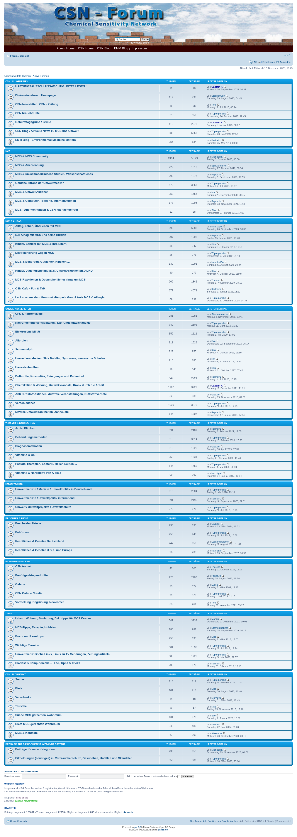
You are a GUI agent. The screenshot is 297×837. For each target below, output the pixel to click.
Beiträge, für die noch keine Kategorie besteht (35, 744)
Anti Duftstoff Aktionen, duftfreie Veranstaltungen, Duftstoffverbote (61, 394)
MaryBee (216, 697)
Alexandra (216, 733)
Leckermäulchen (220, 541)
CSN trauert (23, 566)
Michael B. (216, 156)
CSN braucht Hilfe (27, 113)
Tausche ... (22, 706)
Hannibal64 (217, 262)
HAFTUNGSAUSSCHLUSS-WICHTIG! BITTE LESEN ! (51, 86)
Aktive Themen (41, 76)
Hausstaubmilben (27, 367)
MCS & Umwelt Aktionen (32, 191)
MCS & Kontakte (26, 732)
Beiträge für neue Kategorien (35, 749)
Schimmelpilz (24, 349)
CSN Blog (103, 48)
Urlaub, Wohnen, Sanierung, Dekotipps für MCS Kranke (53, 618)
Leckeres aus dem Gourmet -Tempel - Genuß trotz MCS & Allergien (60, 297)
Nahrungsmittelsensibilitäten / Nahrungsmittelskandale (52, 322)
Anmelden (285, 62)
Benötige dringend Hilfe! (32, 575)
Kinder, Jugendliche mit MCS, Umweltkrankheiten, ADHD (54, 270)
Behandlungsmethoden (31, 437)
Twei (213, 104)
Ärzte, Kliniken (25, 428)
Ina (213, 192)
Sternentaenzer (219, 314)
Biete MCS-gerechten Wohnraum (37, 724)
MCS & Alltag (13, 221)
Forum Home (66, 48)
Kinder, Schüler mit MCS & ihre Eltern (40, 243)
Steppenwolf (218, 95)
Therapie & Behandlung (20, 423)
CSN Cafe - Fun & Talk (30, 288)
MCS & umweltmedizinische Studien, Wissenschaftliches (54, 174)
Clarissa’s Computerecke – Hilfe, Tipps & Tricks (47, 663)
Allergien (21, 340)
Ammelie (128, 812)
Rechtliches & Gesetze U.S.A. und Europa (43, 550)
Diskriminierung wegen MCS (34, 252)
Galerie (20, 584)
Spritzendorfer (218, 165)
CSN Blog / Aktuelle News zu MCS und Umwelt (46, 131)
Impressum (139, 48)
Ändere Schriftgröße (287, 55)
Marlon (215, 619)
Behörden (22, 532)
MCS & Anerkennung (29, 165)
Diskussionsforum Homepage (35, 95)
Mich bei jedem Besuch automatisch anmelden (153, 776)
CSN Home (85, 48)
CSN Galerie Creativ (28, 593)
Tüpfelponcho (218, 113)
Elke (213, 636)
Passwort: (73, 776)
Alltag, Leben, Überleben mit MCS (38, 226)
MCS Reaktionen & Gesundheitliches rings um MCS (50, 279)
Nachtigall (216, 473)
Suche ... (21, 679)
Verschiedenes (25, 403)
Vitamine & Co (25, 455)
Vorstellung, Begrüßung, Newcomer (39, 602)
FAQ (254, 62)
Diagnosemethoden (28, 446)
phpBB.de (163, 830)
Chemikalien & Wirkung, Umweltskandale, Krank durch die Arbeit (59, 385)
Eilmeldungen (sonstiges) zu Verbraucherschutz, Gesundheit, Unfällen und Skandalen (73, 758)
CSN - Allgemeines (16, 81)
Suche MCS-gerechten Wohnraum (38, 715)
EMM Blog (121, 48)
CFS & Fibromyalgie (28, 313)
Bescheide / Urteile (28, 523)
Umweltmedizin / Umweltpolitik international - (46, 498)
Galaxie (215, 394)
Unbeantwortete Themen (17, 76)
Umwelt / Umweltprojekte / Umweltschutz (43, 507)
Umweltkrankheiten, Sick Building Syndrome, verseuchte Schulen (60, 358)
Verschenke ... (24, 697)
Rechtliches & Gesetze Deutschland (39, 541)
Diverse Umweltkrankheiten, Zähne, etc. (42, 411)
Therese (215, 280)
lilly (213, 359)
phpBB (137, 827)
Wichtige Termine (27, 645)
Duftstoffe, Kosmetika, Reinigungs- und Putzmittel (49, 376)
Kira (213, 244)
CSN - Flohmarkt (15, 674)
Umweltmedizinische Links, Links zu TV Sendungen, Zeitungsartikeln (62, 654)
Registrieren (268, 62)
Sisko (214, 210)
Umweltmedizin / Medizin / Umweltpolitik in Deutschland (53, 489)
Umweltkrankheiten (18, 309)
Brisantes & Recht (16, 518)
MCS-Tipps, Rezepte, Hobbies (35, 627)
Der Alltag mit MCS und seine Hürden (40, 235)
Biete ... (20, 688)
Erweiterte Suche (140, 42)
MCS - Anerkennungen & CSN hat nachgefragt (46, 209)
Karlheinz (216, 140)
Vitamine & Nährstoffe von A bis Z (38, 472)
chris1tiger (216, 226)
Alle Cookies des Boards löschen (220, 821)
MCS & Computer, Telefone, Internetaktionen (45, 200)
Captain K (216, 87)
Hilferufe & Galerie (17, 561)
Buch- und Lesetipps (29, 636)
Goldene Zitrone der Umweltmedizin (39, 183)
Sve (213, 341)
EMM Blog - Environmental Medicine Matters (45, 139)
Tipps (8, 613)
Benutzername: (12, 776)
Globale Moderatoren (26, 801)
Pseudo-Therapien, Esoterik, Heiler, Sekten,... (46, 464)
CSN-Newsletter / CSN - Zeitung (36, 104)
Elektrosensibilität (27, 331)
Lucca (214, 584)
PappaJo (216, 174)
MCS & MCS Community (31, 156)
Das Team (195, 821)
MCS (7, 151)
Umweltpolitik (14, 484)
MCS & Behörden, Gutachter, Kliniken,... (42, 261)
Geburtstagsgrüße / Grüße (33, 122)
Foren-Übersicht (19, 56)
